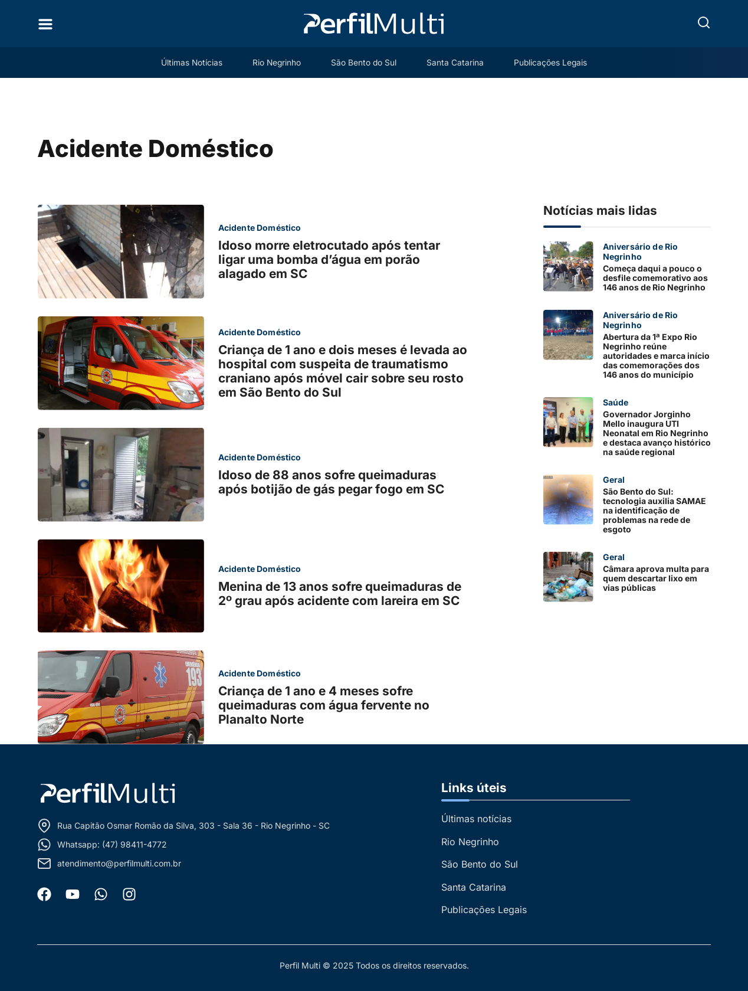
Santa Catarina (458, 62)
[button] (704, 22)
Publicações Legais (557, 62)
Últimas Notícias (184, 62)
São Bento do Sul (364, 62)
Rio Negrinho (273, 62)
